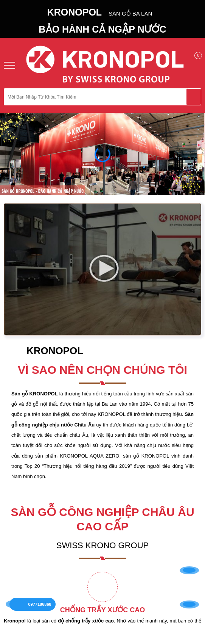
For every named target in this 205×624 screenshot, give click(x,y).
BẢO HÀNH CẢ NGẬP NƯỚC (102, 29)
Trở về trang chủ (102, 182)
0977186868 (41, 600)
